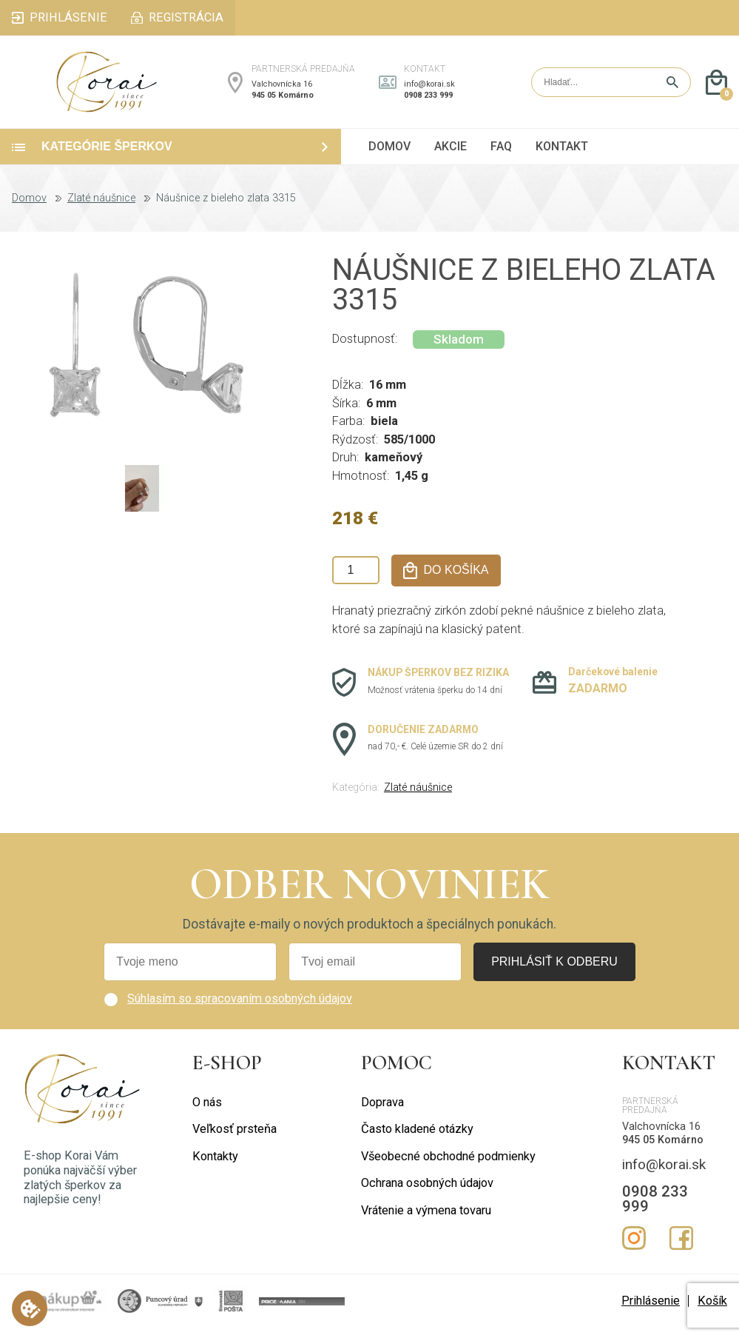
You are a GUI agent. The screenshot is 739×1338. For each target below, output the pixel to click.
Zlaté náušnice (101, 209)
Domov (29, 209)
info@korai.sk (429, 89)
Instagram (634, 1248)
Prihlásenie (650, 1311)
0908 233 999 (428, 100)
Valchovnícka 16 (282, 89)
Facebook (681, 1248)
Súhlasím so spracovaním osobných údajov (239, 1009)
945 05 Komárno (283, 100)
